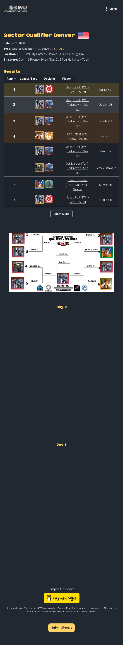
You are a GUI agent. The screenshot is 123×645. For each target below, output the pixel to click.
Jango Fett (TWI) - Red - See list (67, 89)
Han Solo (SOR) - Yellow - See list (67, 129)
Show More (61, 196)
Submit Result (61, 610)
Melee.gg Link (75, 54)
